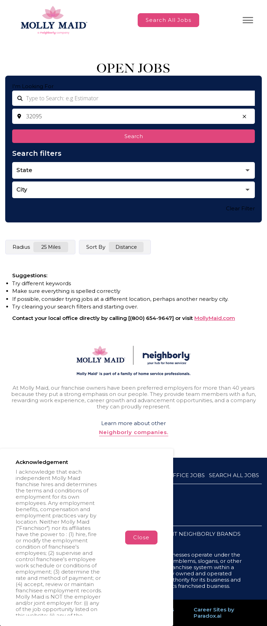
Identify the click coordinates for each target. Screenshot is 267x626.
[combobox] (133, 116)
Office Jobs (186, 475)
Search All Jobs (168, 20)
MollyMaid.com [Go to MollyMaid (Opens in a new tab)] (214, 318)
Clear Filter (240, 208)
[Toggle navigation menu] (248, 20)
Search (133, 136)
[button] (244, 116)
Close (141, 537)
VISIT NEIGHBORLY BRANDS (202, 534)
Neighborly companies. (133, 432)
